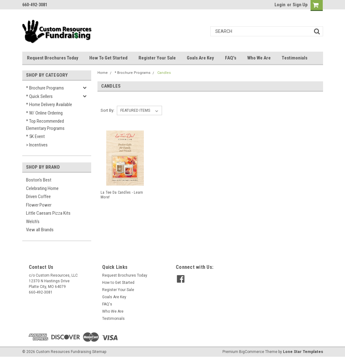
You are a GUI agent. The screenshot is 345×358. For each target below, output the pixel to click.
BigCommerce (251, 352)
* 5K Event (35, 136)
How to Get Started (108, 58)
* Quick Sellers (39, 96)
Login (279, 4)
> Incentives (37, 145)
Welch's (32, 221)
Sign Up (300, 4)
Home (102, 73)
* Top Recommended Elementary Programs (45, 124)
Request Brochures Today (52, 58)
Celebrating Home (42, 188)
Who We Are (259, 58)
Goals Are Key (200, 58)
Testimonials (294, 58)
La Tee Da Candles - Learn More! (122, 194)
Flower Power (38, 205)
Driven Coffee (38, 196)
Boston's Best (38, 180)
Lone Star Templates (303, 352)
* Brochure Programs (45, 88)
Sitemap (99, 352)
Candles (164, 73)
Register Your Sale (157, 58)
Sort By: (107, 110)
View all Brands (40, 230)
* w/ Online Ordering (44, 113)
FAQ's (230, 58)
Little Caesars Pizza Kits (48, 213)
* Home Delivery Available (49, 104)
